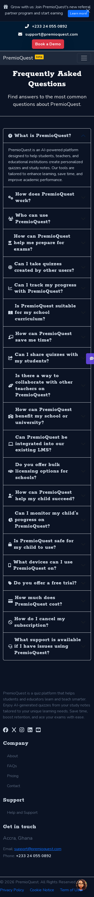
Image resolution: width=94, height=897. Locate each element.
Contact (13, 786)
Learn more (78, 13)
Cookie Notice (42, 890)
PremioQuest (23, 58)
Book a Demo (48, 44)
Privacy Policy (12, 890)
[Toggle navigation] (84, 58)
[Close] (88, 11)
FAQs (12, 766)
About (12, 756)
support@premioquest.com (51, 34)
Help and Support (22, 812)
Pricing (12, 776)
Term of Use (71, 890)
